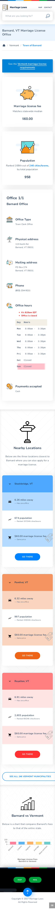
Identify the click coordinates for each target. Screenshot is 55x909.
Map (40, 7)
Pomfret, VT (21, 582)
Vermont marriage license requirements (32, 65)
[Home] (4, 45)
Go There (27, 556)
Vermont (14, 45)
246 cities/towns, (39, 165)
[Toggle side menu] (52, 905)
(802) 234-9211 (22, 290)
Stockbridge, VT (24, 483)
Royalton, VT (22, 681)
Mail (35, 880)
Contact (48, 7)
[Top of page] (27, 892)
